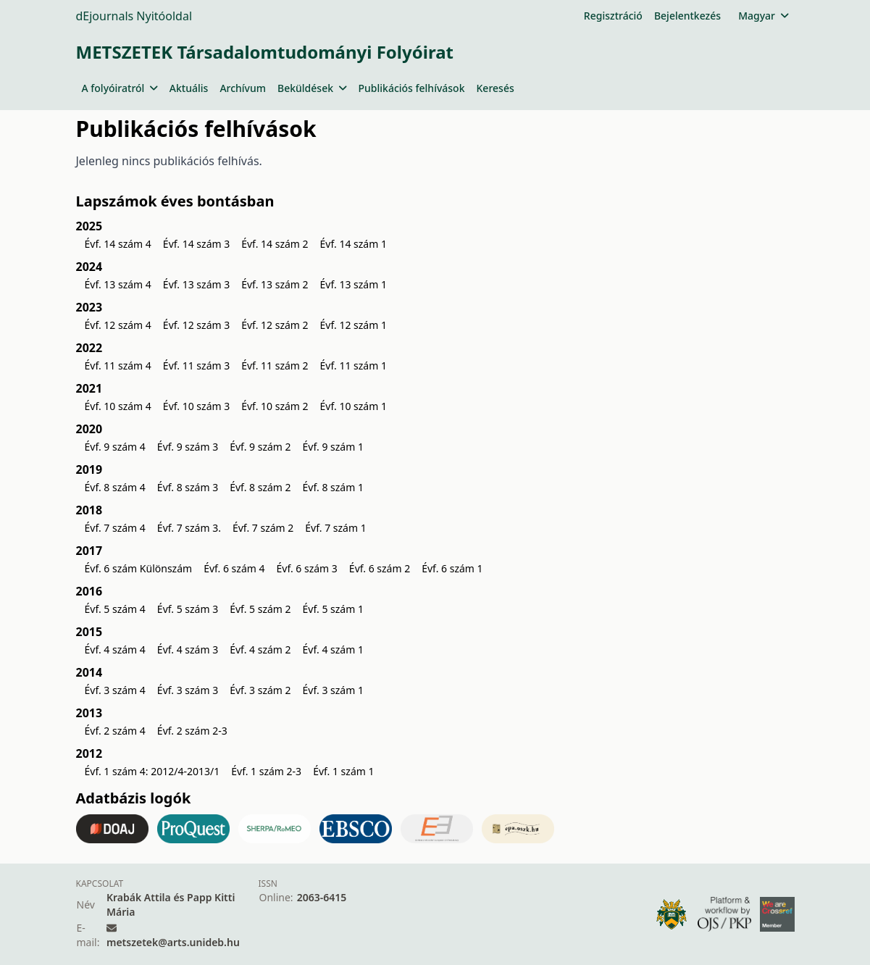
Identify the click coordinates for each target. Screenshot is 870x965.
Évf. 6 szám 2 (379, 568)
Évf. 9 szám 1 (333, 447)
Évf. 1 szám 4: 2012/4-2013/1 (152, 771)
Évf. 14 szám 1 (353, 244)
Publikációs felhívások (412, 88)
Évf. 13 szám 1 (353, 284)
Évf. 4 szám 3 (187, 649)
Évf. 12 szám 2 (274, 325)
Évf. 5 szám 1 (333, 609)
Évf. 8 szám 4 (115, 487)
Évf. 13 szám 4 (118, 284)
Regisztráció (613, 15)
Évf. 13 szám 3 (196, 284)
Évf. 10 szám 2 (274, 406)
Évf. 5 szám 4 (115, 609)
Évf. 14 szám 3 (196, 244)
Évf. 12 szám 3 (196, 325)
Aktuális (189, 88)
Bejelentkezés (687, 15)
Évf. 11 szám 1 (353, 365)
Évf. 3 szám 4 (115, 690)
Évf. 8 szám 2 (260, 487)
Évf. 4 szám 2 (260, 649)
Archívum (242, 88)
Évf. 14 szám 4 (118, 244)
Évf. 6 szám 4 (234, 568)
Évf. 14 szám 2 (274, 244)
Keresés (495, 88)
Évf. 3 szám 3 (187, 690)
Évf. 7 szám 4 (115, 528)
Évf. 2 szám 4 (115, 731)
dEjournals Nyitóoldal (134, 16)
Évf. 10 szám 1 (353, 406)
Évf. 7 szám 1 (335, 528)
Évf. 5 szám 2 (260, 609)
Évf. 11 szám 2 (274, 365)
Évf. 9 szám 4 (115, 447)
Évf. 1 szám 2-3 (266, 771)
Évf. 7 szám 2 (263, 528)
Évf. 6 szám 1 (452, 568)
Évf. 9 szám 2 (260, 447)
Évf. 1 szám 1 (343, 771)
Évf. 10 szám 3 (196, 406)
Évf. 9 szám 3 (187, 447)
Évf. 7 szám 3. (189, 528)
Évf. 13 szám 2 (274, 284)
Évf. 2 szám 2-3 (192, 731)
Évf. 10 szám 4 (118, 406)
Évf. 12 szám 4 (118, 325)
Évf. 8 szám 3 (187, 487)
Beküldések (311, 88)
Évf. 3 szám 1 (333, 690)
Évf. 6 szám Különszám (139, 568)
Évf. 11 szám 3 (196, 365)
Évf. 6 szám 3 (306, 568)
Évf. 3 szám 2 (260, 690)
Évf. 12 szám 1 (353, 325)
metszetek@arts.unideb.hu (173, 942)
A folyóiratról (120, 88)
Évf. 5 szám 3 (187, 609)
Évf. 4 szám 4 (115, 649)
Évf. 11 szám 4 (118, 365)
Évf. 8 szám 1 (333, 487)
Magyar (763, 15)
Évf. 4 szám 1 (333, 649)
